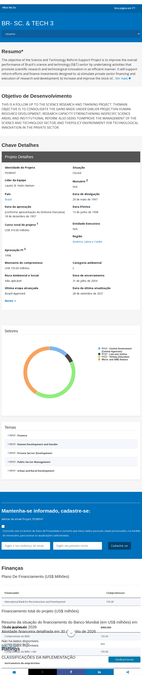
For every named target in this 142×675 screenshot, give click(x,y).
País (8, 194)
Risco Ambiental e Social (22, 275)
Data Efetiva (81, 206)
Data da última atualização (92, 288)
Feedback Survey (124, 659)
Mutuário (80, 180)
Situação (79, 167)
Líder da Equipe (15, 180)
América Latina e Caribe (87, 241)
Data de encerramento (88, 275)
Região (77, 236)
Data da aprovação (18, 206)
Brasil (8, 199)
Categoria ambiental (87, 263)
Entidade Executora (86, 223)
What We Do (9, 7)
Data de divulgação (86, 194)
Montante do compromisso (24, 263)
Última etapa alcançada (21, 288)
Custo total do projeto (21, 224)
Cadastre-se (119, 546)
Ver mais (123, 78)
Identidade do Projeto (20, 167)
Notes (9, 301)
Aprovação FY (15, 249)
